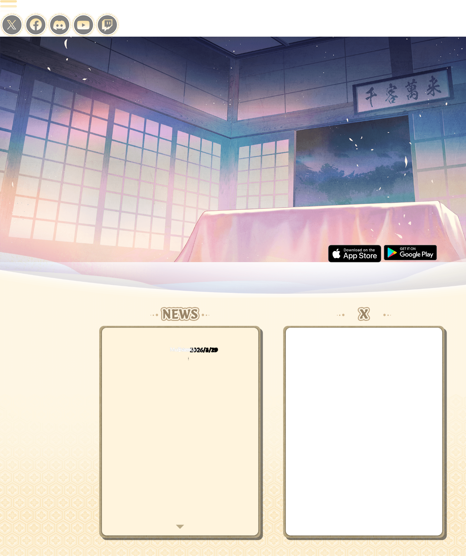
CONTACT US (326, 535)
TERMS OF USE (292, 535)
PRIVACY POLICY (253, 535)
